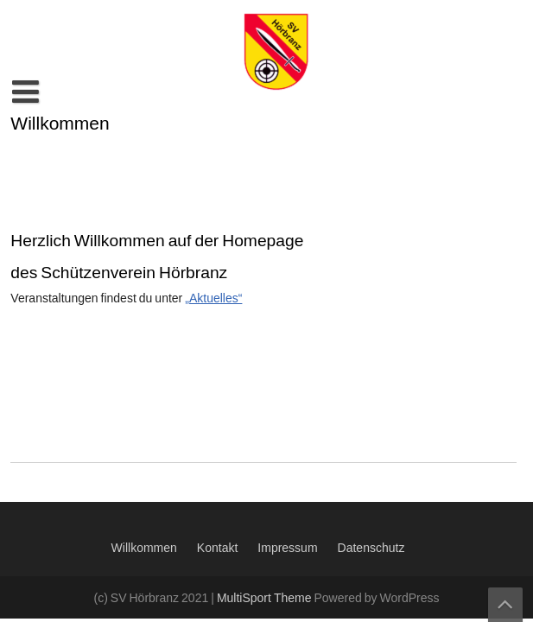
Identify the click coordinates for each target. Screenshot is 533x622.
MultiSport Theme (265, 599)
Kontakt (217, 549)
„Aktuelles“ (213, 299)
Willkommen (144, 549)
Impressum (287, 549)
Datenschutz (371, 549)
